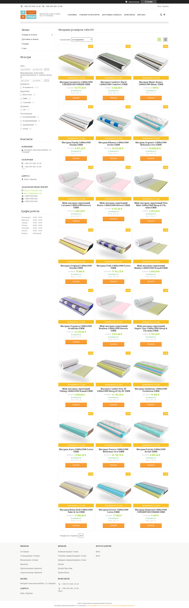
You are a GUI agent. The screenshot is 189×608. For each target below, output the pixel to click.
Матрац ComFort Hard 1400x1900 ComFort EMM (113, 83)
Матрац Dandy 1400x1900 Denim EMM (76, 143)
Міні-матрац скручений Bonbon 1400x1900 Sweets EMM (113, 328)
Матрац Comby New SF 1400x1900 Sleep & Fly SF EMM (113, 390)
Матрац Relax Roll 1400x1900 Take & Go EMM (76, 511)
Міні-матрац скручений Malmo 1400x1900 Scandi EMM (151, 267)
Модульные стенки (29, 560)
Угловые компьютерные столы (72, 556)
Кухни (61, 564)
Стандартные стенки (30, 556)
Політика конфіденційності (123, 605)
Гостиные (24, 551)
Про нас (141, 15)
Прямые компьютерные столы (72, 560)
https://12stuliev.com (33, 190)
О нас (24, 48)
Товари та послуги (89, 15)
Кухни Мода (63, 572)
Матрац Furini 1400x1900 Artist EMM (150, 450)
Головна (72, 15)
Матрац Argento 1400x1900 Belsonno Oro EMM (151, 143)
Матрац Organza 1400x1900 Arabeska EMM (76, 327)
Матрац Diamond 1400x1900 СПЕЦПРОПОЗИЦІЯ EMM (151, 511)
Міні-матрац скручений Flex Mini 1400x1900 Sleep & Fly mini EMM (151, 205)
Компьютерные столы (68, 551)
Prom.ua (108, 603)
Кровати (24, 564)
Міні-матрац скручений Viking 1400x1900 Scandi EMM (76, 390)
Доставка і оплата (112, 15)
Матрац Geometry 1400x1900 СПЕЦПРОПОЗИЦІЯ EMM (76, 83)
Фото (98, 551)
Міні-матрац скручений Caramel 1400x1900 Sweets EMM (76, 205)
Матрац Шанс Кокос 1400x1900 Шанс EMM (151, 83)
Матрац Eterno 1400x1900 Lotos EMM (113, 511)
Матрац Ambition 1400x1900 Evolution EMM (151, 390)
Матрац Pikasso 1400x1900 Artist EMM (113, 143)
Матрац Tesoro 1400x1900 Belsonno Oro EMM (113, 450)
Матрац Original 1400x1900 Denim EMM (76, 267)
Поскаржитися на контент (99, 605)
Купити (76, 97)
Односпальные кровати (31, 572)
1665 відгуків (133, 2)
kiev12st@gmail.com (33, 193)
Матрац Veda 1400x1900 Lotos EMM (113, 267)
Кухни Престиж (65, 568)
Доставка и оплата (30, 39)
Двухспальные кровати (31, 568)
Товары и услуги (29, 34)
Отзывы (25, 44)
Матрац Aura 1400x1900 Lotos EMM (76, 450)
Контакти (129, 15)
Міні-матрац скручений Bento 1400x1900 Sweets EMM (113, 204)
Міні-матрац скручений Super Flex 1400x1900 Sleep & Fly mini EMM (150, 328)
